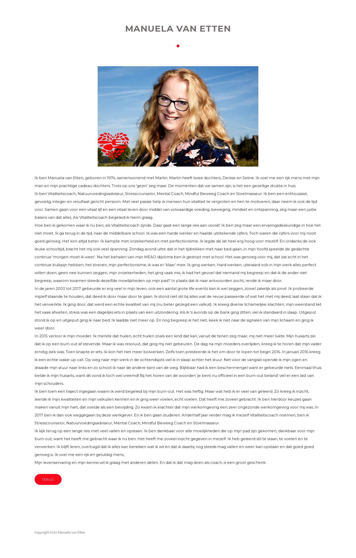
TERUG (48, 479)
